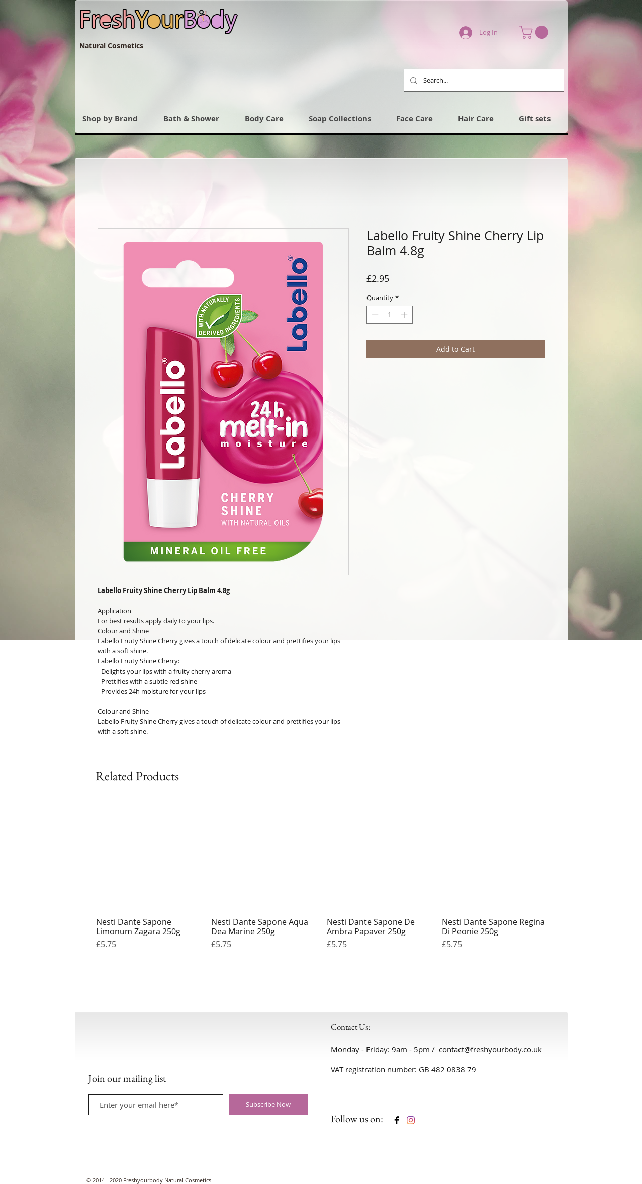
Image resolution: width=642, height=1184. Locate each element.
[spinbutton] (389, 314)
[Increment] (405, 314)
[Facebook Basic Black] (397, 1120)
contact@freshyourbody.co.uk (490, 1049)
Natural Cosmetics (111, 45)
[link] (535, 32)
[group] (321, 881)
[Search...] (482, 80)
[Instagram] (411, 1120)
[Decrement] (374, 314)
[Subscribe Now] (268, 1104)
